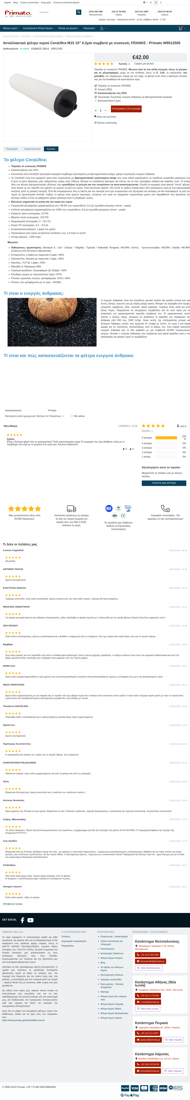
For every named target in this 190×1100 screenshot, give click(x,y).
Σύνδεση (65, 936)
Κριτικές (51, 149)
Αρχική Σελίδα (10, 36)
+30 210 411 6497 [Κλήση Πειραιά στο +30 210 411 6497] (147, 1033)
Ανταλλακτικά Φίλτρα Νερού (48, 36)
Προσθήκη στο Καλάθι (126, 109)
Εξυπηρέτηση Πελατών (112, 975)
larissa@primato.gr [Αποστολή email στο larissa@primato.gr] (148, 1071)
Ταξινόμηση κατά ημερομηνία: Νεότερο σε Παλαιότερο (34, 416)
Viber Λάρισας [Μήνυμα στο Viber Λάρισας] (173, 1071)
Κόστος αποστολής (107, 123)
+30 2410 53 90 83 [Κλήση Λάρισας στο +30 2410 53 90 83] (148, 1064)
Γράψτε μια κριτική (144, 63)
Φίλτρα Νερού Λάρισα (111, 1018)
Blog (15, 2)
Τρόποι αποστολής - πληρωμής (35, 2)
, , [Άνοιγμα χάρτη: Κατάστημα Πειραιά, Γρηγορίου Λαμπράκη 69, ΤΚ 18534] (159, 1027)
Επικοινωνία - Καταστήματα (114, 936)
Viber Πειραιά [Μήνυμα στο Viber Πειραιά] (173, 1039)
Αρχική (7, 2)
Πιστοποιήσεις (108, 948)
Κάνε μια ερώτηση (105, 116)
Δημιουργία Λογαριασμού (73, 941)
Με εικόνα (79, 416)
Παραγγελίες (67, 945)
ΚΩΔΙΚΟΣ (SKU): (40, 48)
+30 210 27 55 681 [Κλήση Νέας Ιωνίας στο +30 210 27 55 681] (148, 995)
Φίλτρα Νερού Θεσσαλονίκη (114, 1013)
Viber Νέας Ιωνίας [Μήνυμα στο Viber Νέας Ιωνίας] (147, 1008)
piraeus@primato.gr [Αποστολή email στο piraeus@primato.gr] (148, 1039)
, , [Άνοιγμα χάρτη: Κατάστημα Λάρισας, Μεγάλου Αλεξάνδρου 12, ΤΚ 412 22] (158, 1058)
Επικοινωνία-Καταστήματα (67, 2)
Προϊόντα (26, 36)
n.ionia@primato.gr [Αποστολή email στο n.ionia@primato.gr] (148, 1002)
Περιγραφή (12, 149)
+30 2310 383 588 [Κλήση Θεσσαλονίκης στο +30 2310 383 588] (147, 954)
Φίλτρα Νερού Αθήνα (111, 1008)
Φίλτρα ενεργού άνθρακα (79, 36)
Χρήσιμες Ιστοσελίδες (111, 979)
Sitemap (105, 991)
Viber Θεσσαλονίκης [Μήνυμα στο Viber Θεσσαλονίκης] (148, 968)
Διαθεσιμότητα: (11, 48)
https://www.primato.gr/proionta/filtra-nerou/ (23, 1020)
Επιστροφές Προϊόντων (112, 953)
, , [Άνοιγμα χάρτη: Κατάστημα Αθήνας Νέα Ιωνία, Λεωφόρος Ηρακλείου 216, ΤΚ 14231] (160, 990)
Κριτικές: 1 (124, 64)
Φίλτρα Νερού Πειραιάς (112, 1004)
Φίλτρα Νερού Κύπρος (112, 958)
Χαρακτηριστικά (32, 149)
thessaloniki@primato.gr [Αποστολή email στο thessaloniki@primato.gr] (150, 961)
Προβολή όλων (12, 904)
